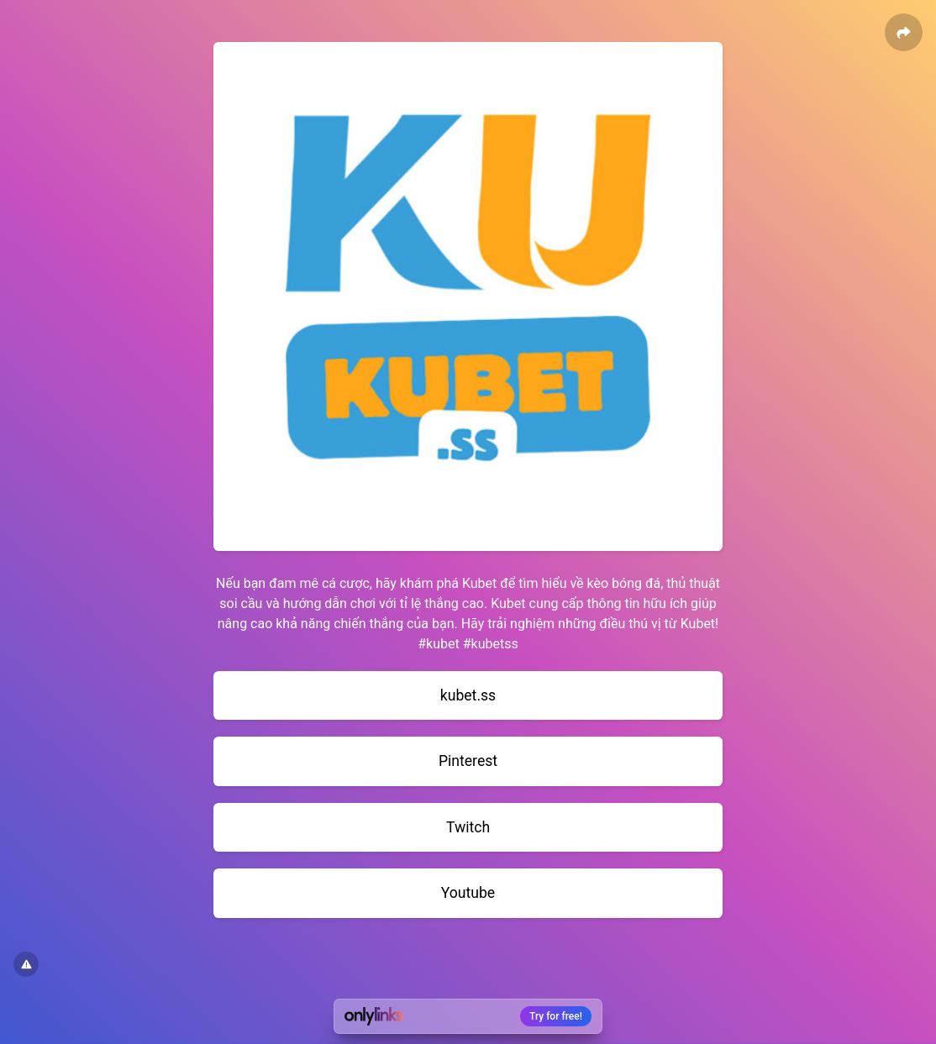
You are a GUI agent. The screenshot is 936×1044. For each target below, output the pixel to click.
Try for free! (555, 1016)
